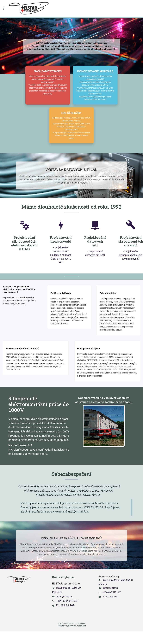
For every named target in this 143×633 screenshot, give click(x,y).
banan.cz (69, 623)
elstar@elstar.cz (64, 596)
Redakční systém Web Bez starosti (72, 626)
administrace (80, 623)
